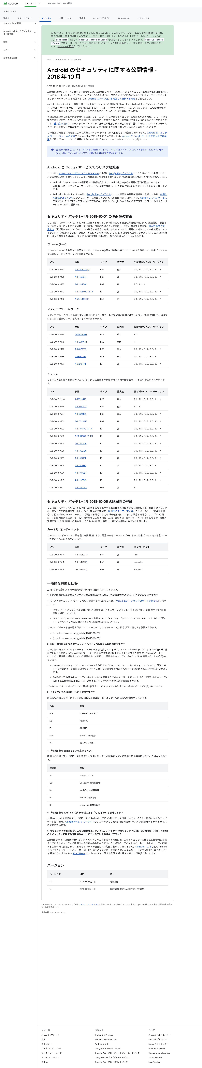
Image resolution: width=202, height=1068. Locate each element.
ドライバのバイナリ (50, 1057)
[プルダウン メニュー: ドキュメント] (40, 3)
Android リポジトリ (50, 1035)
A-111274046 (81, 269)
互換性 (82, 18)
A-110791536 (80, 443)
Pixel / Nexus (79, 853)
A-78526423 (80, 399)
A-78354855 (80, 356)
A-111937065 (80, 480)
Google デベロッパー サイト (79, 821)
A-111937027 (80, 473)
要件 (43, 1039)
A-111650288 (81, 487)
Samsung (139, 846)
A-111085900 (81, 291)
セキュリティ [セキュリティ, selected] (45, 18)
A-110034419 (81, 421)
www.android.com (157, 1048)
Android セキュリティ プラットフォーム (79, 173)
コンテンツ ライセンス (89, 904)
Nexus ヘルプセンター (158, 1044)
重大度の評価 (60, 123)
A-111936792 (80, 428)
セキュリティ (75, 59)
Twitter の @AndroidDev (106, 1039)
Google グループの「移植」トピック (111, 1062)
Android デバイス (101, 18)
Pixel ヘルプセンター (158, 1039)
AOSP (49, 59)
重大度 (50, 229)
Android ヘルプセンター (159, 1035)
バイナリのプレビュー (51, 1048)
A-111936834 (80, 465)
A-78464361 (80, 299)
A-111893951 (80, 458)
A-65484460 (81, 334)
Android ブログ (102, 1044)
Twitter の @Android (104, 1035)
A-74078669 (80, 349)
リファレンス (143, 18)
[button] (17, 23)
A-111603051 (80, 277)
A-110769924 (81, 342)
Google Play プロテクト (121, 173)
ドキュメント (10, 11)
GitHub (44, 1062)
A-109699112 (80, 406)
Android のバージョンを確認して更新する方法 (111, 98)
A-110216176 (80, 414)
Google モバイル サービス (153, 197)
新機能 (6, 18)
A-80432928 (80, 436)
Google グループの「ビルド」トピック (112, 1057)
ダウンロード (47, 1044)
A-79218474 (80, 364)
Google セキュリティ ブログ (107, 1048)
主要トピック (65, 18)
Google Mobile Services (159, 1053)
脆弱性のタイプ (157, 226)
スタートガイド (24, 18)
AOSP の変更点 (66, 46)
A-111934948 (80, 284)
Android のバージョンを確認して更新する (137, 601)
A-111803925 (80, 451)
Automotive (124, 18)
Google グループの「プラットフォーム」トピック (117, 1053)
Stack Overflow (155, 1057)
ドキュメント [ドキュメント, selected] (30, 3)
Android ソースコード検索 (60, 3)
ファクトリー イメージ (51, 1053)
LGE (149, 846)
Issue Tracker (154, 1062)
